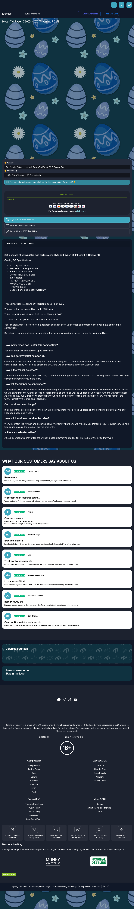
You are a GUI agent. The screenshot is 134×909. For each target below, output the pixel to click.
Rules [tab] (23, 244)
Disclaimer (34, 815)
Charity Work (100, 780)
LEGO (34, 788)
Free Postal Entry (34, 819)
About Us (100, 765)
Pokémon (34, 784)
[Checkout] (129, 5)
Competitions (34, 765)
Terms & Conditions (34, 804)
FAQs (100, 811)
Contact (99, 804)
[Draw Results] (56, 829)
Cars (34, 773)
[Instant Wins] (121, 829)
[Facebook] (109, 13)
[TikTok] (69, 700)
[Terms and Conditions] (99, 829)
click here (80, 211)
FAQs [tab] (31, 244)
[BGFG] (77, 829)
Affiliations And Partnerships (100, 808)
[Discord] (88, 13)
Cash (34, 792)
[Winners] (12, 829)
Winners (100, 777)
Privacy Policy (34, 808)
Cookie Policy (34, 811)
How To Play (100, 769)
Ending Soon (34, 769)
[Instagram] (64, 700)
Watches (34, 780)
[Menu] (114, 5)
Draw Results (100, 773)
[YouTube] (75, 700)
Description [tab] (11, 244)
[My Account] (121, 5)
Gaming (34, 777)
